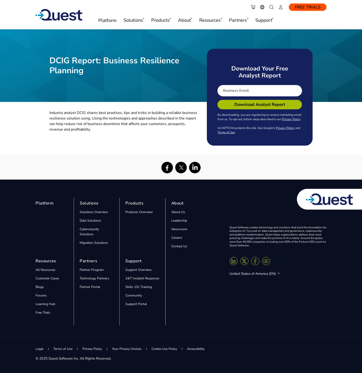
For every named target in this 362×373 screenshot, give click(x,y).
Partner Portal (90, 287)
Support (133, 261)
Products (134, 203)
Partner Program (92, 270)
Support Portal (136, 304)
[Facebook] (255, 261)
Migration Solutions (94, 243)
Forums (41, 295)
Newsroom (179, 229)
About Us (178, 212)
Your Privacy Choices (127, 349)
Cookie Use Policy (164, 349)
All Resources (45, 270)
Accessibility (196, 349)
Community (133, 295)
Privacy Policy (291, 119)
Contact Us (179, 246)
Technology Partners (94, 278)
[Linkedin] (233, 261)
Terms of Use (226, 132)
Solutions (89, 203)
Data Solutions (90, 220)
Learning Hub (45, 304)
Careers (176, 237)
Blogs (40, 287)
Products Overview (139, 212)
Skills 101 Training (138, 287)
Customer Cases (47, 278)
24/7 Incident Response (142, 278)
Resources (46, 261)
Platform (107, 20)
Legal (39, 349)
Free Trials (307, 7)
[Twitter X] (244, 261)
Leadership (179, 220)
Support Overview (138, 270)
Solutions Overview (94, 212)
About (177, 203)
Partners (88, 261)
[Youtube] (266, 261)
